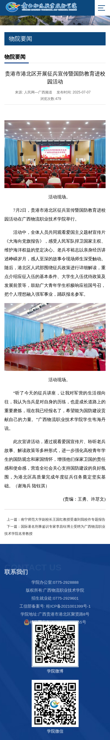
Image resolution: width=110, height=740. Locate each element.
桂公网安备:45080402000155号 (55, 635)
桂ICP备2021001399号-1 (68, 619)
